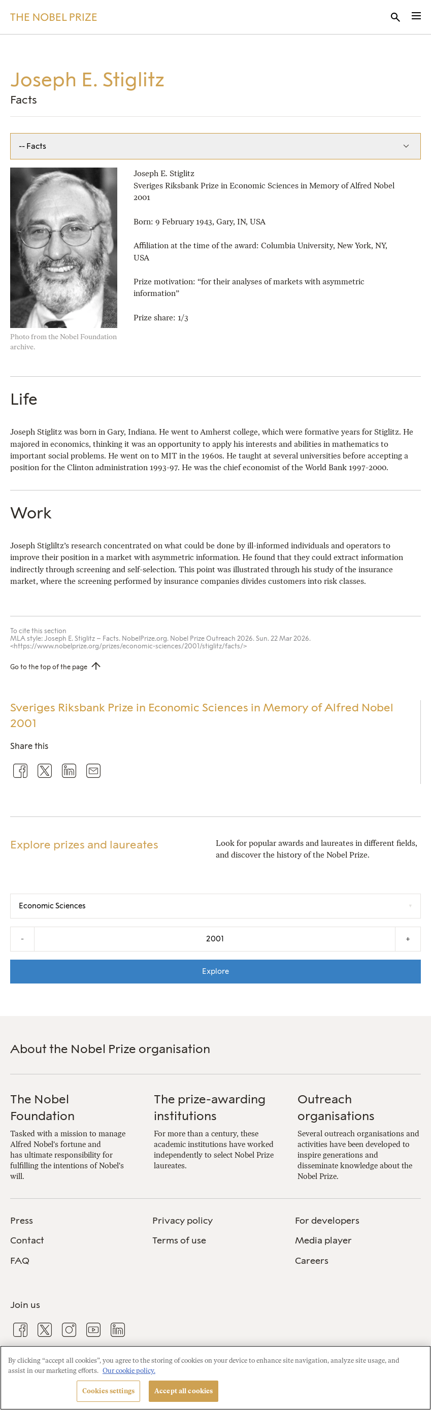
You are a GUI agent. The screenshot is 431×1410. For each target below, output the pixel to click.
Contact (27, 1240)
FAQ (19, 1260)
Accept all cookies (183, 1391)
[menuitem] (73, 1221)
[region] (215, 1378)
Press (21, 1220)
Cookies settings (108, 1391)
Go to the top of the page (48, 667)
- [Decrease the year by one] (22, 938)
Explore (215, 971)
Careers (311, 1260)
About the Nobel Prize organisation (110, 1048)
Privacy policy (182, 1220)
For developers (327, 1220)
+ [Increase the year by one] (408, 938)
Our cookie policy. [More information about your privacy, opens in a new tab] (129, 1370)
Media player (323, 1240)
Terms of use (179, 1240)
